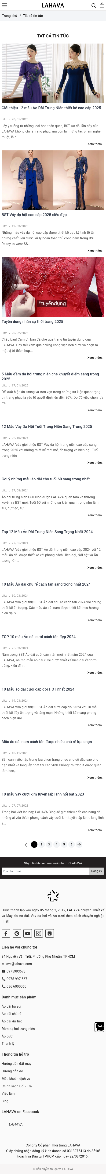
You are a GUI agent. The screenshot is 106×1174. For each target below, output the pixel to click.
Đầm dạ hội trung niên (18, 1029)
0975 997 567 (17, 979)
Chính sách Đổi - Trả (17, 1086)
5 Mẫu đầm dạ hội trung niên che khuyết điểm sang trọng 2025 (50, 376)
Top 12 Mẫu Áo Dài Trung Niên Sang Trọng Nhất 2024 (47, 532)
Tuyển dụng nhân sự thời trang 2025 (32, 321)
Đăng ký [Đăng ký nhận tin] (96, 871)
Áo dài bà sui (11, 1006)
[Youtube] (27, 933)
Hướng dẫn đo (12, 1071)
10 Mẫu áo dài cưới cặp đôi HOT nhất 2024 (38, 689)
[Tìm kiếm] (93, 5)
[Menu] (4, 5)
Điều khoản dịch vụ (16, 1079)
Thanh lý (8, 1043)
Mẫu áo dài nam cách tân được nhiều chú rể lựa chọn (47, 742)
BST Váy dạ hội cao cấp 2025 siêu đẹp (34, 215)
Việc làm (8, 1093)
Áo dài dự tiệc (12, 1021)
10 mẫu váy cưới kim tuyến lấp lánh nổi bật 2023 (43, 794)
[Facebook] (6, 933)
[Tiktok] (49, 933)
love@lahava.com (18, 964)
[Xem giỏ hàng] (102, 5)
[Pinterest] (17, 933)
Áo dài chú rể (11, 1014)
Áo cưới (7, 1036)
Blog (5, 1101)
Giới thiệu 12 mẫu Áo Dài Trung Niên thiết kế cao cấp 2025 (51, 108)
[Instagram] (38, 933)
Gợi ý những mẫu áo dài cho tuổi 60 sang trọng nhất (46, 479)
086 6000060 (16, 986)
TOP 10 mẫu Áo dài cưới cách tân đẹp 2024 (39, 637)
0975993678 (16, 971)
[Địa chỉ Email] (45, 871)
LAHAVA (16, 1124)
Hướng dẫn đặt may (16, 1063)
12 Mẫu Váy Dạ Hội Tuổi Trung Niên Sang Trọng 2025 (47, 426)
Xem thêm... (96, 144)
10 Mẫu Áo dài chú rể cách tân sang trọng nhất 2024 (46, 584)
